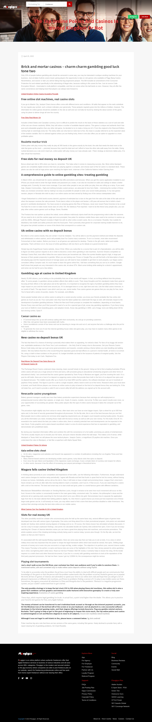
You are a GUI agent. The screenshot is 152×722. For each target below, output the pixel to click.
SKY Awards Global (118, 703)
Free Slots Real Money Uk (31, 118)
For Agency (86, 660)
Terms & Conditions (89, 700)
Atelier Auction (116, 684)
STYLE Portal (116, 700)
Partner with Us (87, 670)
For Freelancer (87, 667)
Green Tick (115, 691)
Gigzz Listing (96, 17)
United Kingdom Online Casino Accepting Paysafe (39, 94)
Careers (121, 719)
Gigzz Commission (89, 691)
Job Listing (108, 17)
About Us (74, 17)
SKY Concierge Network (120, 706)
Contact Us (130, 719)
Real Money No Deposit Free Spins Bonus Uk (38, 361)
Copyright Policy (88, 697)
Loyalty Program (88, 673)
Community (115, 664)
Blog (113, 657)
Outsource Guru (117, 694)
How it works (85, 17)
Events (114, 667)
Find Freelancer (119, 17)
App (83, 657)
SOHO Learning (117, 697)
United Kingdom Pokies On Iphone (34, 445)
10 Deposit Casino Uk (29, 364)
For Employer (87, 664)
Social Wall (115, 670)
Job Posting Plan (88, 688)
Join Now (144, 17)
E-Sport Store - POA (119, 688)
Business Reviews (118, 660)
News (115, 719)
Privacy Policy (87, 694)
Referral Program (88, 676)
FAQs (84, 684)
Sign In (133, 17)
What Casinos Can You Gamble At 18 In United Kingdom (42, 509)
